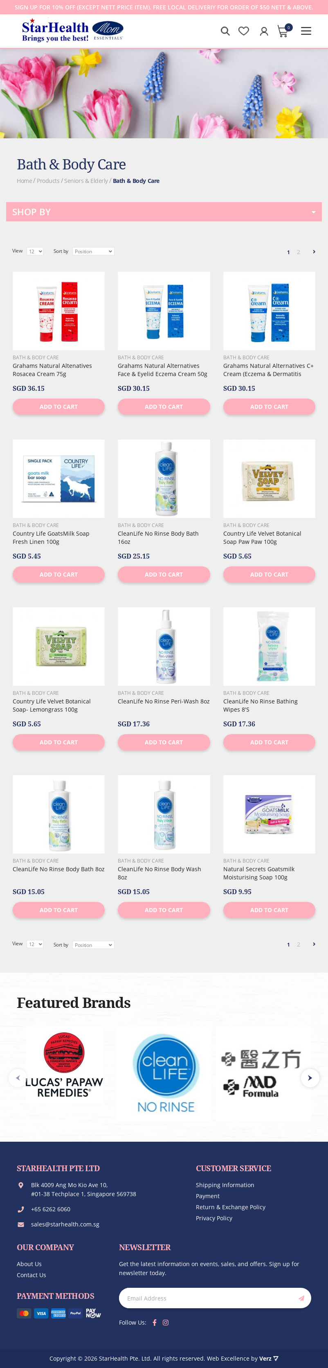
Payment (208, 1196)
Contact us (31, 1275)
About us (29, 1264)
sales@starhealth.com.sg (65, 1224)
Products (48, 181)
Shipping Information (225, 1185)
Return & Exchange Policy (230, 1207)
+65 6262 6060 (50, 1209)
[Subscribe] (300, 1298)
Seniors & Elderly (86, 181)
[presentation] (310, 1078)
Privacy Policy (214, 1218)
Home (24, 181)
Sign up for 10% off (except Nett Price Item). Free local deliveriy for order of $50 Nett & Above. (164, 7)
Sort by (61, 251)
